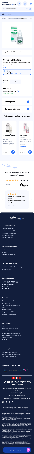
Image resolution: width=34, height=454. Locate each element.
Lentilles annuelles (7, 237)
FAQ (3, 326)
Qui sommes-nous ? (8, 301)
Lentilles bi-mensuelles (9, 233)
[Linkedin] (13, 402)
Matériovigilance (7, 337)
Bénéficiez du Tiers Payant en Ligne (12, 267)
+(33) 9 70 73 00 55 (10, 282)
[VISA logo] (16, 382)
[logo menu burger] (31, 4)
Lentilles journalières (8, 229)
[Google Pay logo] (14, 384)
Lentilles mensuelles (8, 235)
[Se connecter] (19, 3)
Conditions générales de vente (17, 395)
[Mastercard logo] (11, 382)
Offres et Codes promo (9, 314)
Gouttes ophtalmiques (14, 18)
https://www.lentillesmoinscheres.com (9, 420)
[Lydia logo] (20, 384)
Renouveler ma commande (10, 352)
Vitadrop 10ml (25, 135)
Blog (3, 307)
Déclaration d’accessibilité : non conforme (17, 398)
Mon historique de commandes (11, 354)
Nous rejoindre (6, 310)
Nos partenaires (6, 269)
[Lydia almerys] (20, 370)
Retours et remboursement (10, 329)
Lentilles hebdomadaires (9, 231)
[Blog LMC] (3, 402)
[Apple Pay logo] (28, 382)
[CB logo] (8, 382)
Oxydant (4, 252)
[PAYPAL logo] (22, 382)
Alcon (5, 67)
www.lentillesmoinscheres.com (9, 429)
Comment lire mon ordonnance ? (11, 333)
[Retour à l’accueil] (9, 3)
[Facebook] (6, 402)
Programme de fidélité (8, 312)
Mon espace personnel (9, 357)
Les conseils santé (7, 331)
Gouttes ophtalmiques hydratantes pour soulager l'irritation (9, 142)
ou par (6, 288)
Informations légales (17, 393)
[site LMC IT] (17, 378)
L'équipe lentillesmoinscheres (11, 305)
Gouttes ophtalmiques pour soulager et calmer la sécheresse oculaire (26, 141)
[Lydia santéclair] (15, 370)
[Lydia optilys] (5, 370)
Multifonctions (6, 250)
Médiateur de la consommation (11, 335)
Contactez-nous (7, 340)
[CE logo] (4, 382)
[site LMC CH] (13, 378)
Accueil (4, 18)
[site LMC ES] (20, 378)
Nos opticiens (6, 303)
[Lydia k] (10, 370)
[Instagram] (9, 402)
